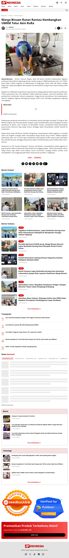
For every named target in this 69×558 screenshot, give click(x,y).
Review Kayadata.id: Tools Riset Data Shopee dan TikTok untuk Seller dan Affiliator (31, 341)
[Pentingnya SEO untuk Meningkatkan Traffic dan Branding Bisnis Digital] (6, 459)
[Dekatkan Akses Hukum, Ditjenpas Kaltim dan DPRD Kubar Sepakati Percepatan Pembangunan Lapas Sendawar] (57, 204)
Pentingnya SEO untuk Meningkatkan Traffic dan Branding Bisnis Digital (34, 457)
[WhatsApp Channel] (43, 555)
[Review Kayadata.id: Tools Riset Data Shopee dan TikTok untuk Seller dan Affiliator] (6, 468)
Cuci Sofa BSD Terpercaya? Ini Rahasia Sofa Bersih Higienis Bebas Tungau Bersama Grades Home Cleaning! (37, 426)
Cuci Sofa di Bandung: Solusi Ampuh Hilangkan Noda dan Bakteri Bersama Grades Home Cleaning (37, 435)
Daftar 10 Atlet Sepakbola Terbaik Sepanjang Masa (21, 348)
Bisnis (16, 6)
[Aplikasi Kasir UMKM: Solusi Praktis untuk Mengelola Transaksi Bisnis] (6, 476)
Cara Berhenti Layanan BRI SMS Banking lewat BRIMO (22, 326)
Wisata (51, 6)
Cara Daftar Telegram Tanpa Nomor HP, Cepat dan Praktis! (23, 333)
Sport (22, 6)
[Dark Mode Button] (57, 2)
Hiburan (43, 6)
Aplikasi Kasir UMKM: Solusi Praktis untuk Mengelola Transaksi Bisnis (33, 474)
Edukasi (35, 6)
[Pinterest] (37, 163)
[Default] (58, 28)
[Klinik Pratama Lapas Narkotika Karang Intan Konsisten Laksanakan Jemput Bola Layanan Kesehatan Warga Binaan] (11, 204)
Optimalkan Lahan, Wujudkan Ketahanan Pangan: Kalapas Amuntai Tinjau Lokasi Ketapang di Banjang (34, 214)
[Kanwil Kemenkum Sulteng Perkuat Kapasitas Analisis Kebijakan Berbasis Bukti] (57, 180)
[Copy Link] (22, 163)
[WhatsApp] (40, 163)
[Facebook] (26, 163)
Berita (9, 6)
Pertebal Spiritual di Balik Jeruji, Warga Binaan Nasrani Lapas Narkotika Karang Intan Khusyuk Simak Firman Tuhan (34, 190)
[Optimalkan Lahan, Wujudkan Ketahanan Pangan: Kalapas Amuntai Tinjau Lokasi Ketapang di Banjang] (34, 204)
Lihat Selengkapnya (34, 310)
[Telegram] (33, 163)
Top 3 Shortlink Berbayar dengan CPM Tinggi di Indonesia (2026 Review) (27, 319)
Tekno (29, 6)
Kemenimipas (37, 157)
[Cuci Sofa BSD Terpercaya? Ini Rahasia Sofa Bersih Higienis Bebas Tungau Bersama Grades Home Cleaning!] (6, 428)
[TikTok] (34, 555)
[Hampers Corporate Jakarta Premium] (6, 420)
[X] (30, 163)
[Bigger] (61, 28)
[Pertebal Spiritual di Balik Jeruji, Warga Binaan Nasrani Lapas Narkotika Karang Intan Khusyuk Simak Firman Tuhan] (34, 180)
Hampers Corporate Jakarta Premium (23, 417)
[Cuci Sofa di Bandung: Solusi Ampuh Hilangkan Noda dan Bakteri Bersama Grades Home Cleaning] (6, 437)
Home (3, 6)
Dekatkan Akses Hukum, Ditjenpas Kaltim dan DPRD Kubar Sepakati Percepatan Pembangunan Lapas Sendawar (56, 214)
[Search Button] (61, 2)
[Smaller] (55, 28)
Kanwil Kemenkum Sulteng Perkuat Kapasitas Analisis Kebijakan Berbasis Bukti (55, 190)
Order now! (34, 536)
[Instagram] (26, 555)
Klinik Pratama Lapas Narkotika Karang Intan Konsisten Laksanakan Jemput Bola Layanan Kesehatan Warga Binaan (11, 214)
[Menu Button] (66, 2)
